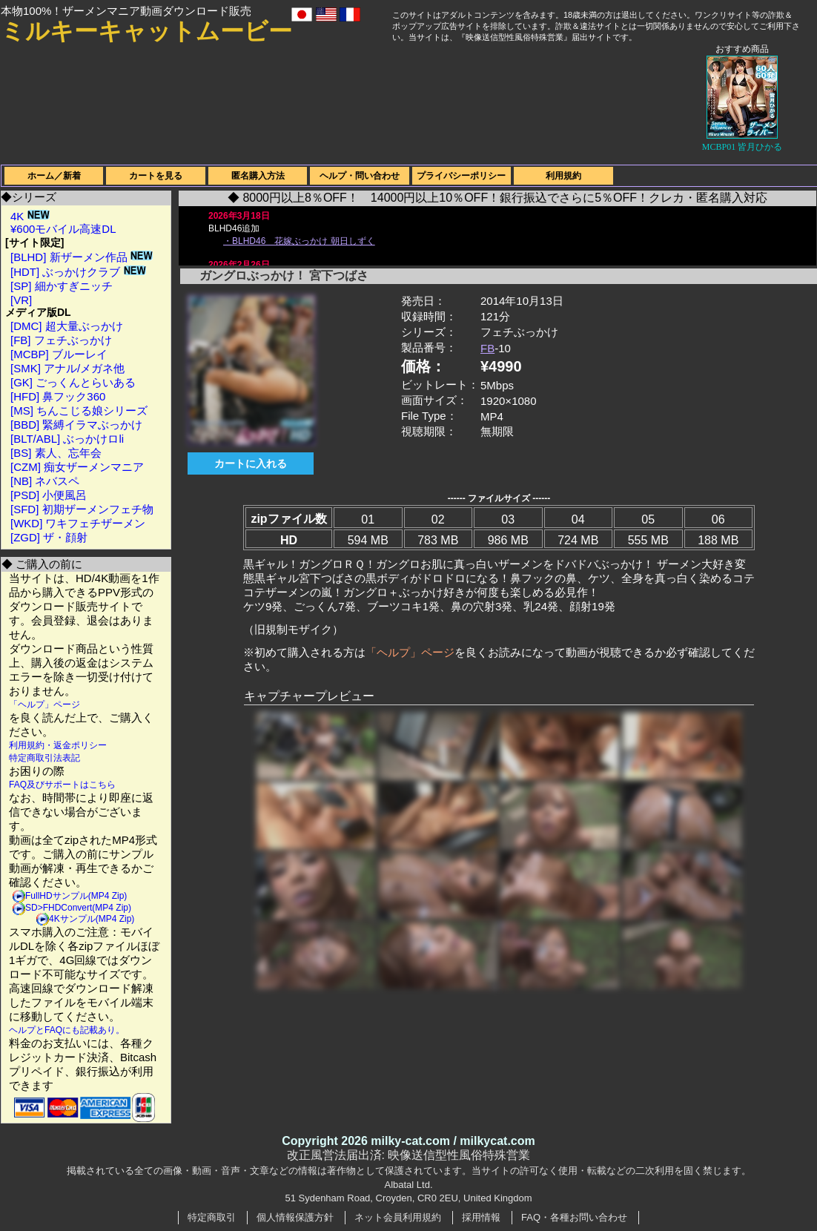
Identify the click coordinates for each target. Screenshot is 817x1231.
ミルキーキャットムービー (146, 31)
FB (487, 348)
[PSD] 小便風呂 (48, 495)
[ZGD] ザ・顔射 (48, 537)
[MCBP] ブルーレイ (59, 354)
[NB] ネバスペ (44, 481)
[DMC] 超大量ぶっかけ (66, 326)
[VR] (21, 300)
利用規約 (563, 176)
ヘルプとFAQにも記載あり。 (67, 1030)
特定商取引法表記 (44, 758)
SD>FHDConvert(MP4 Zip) (78, 907)
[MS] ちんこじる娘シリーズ (79, 410)
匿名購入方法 (258, 176)
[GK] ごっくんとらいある (73, 382)
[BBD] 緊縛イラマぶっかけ (76, 424)
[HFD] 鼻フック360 (57, 396)
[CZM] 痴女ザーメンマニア (77, 467)
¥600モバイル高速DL (63, 228)
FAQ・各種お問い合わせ (574, 1217)
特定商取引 (212, 1217)
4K (30, 216)
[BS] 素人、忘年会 (56, 452)
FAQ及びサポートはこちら (62, 784)
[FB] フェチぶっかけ (61, 340)
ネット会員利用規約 (397, 1217)
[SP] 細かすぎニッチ (61, 286)
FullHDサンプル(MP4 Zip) (76, 896)
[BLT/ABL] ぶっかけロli (67, 438)
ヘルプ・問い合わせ (360, 176)
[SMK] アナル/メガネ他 (67, 368)
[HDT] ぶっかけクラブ (78, 271)
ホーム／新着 (54, 176)
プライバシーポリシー (461, 176)
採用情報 (481, 1217)
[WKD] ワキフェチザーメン (78, 523)
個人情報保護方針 (295, 1217)
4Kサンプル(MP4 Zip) (91, 919)
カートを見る (155, 176)
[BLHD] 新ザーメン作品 (81, 257)
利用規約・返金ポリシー (58, 745)
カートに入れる (250, 463)
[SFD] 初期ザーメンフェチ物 (81, 509)
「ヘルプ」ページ (44, 704)
